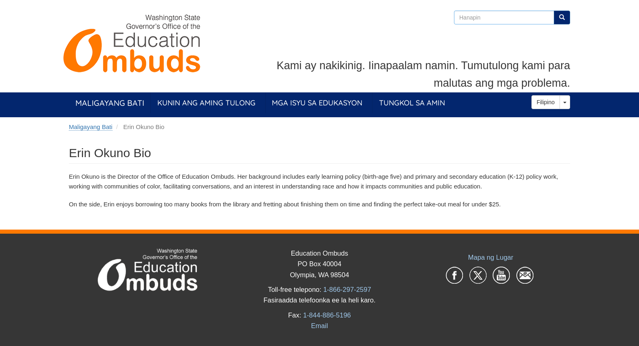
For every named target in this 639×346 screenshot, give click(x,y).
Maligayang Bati (109, 103)
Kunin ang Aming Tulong (206, 102)
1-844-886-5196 (327, 315)
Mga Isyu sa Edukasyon (317, 102)
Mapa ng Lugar (490, 257)
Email (319, 325)
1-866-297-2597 (347, 289)
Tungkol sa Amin (412, 102)
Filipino (546, 102)
